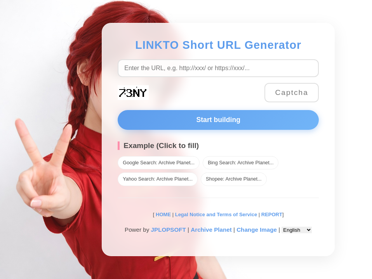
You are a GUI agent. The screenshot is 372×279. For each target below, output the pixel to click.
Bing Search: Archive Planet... (240, 162)
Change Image (256, 229)
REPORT (271, 214)
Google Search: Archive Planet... (159, 162)
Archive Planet (211, 229)
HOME (162, 214)
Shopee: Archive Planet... (234, 179)
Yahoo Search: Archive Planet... (158, 179)
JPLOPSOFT (168, 229)
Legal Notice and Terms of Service (216, 214)
